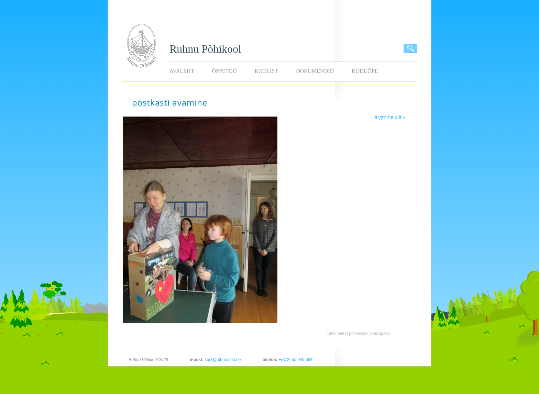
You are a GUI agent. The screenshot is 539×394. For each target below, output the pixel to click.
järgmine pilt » (389, 117)
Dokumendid (315, 71)
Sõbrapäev (380, 333)
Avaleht (181, 71)
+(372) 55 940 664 (295, 359)
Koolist (266, 71)
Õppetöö (224, 71)
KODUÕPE (365, 71)
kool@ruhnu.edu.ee (223, 359)
